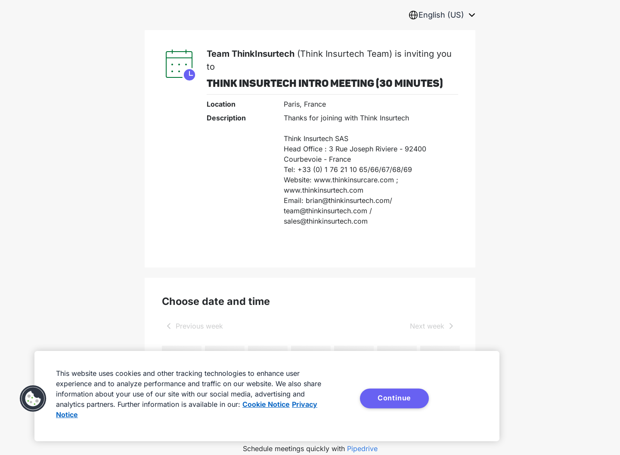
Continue (394, 398)
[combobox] (441, 15)
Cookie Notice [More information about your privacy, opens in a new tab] (266, 404)
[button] (33, 398)
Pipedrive (362, 448)
